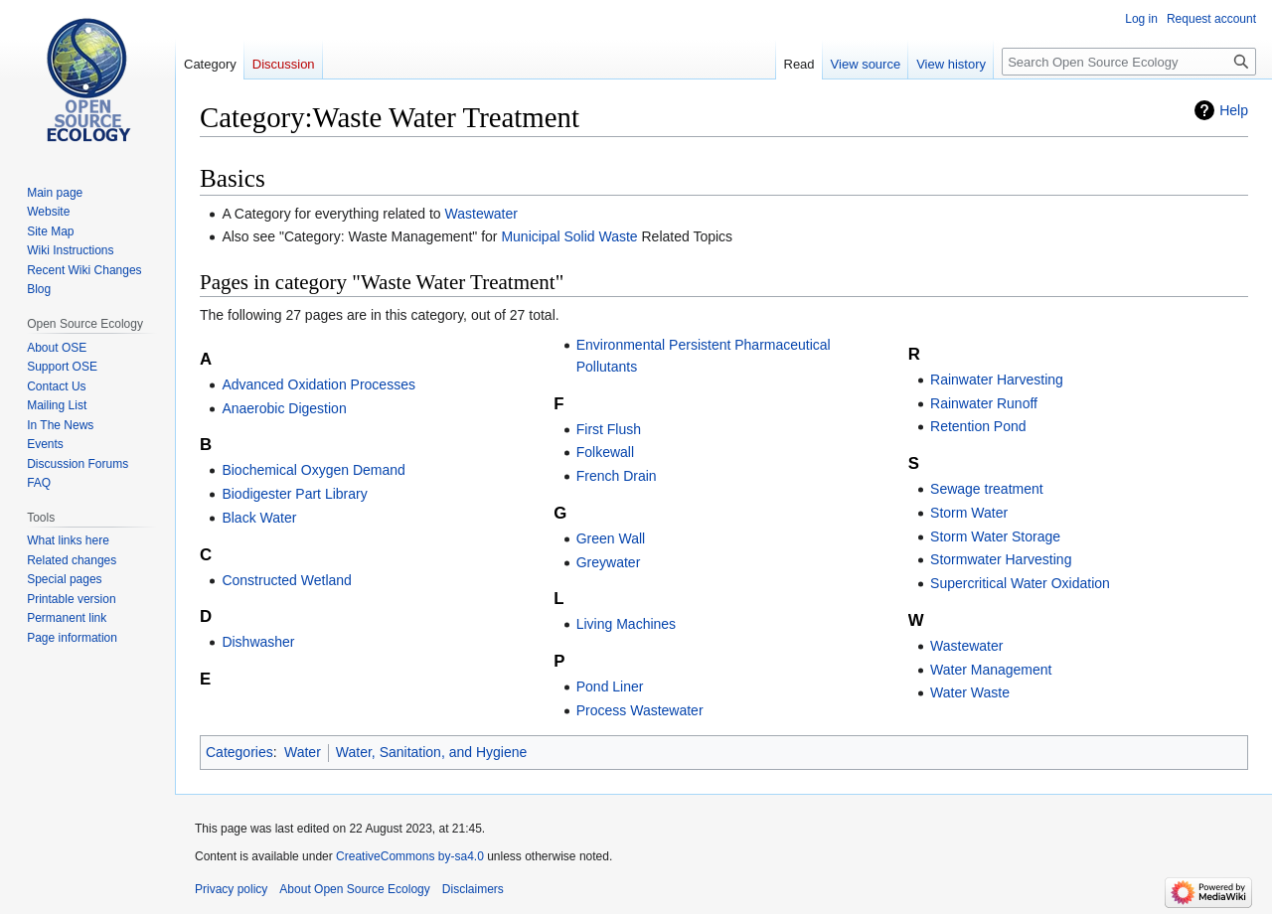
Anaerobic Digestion (284, 408)
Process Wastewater (640, 710)
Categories (239, 752)
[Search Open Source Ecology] (1129, 62)
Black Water (259, 518)
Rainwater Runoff (983, 403)
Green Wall (611, 538)
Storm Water (969, 513)
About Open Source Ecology (354, 889)
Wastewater (481, 214)
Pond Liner (610, 686)
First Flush (608, 429)
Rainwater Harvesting (996, 379)
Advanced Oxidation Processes (318, 384)
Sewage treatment (986, 489)
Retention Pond (978, 426)
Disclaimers (473, 889)
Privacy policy (231, 889)
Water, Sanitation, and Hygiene (432, 752)
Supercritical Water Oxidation (1020, 583)
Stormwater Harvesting (1000, 559)
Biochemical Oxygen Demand (313, 470)
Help (1233, 110)
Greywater (608, 562)
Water (302, 752)
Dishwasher (258, 642)
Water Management (990, 670)
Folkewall (605, 452)
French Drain (616, 476)
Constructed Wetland (286, 580)
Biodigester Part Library (294, 494)
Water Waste (970, 692)
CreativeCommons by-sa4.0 (410, 856)
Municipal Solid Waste (569, 236)
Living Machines (626, 624)
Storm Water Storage (995, 536)
